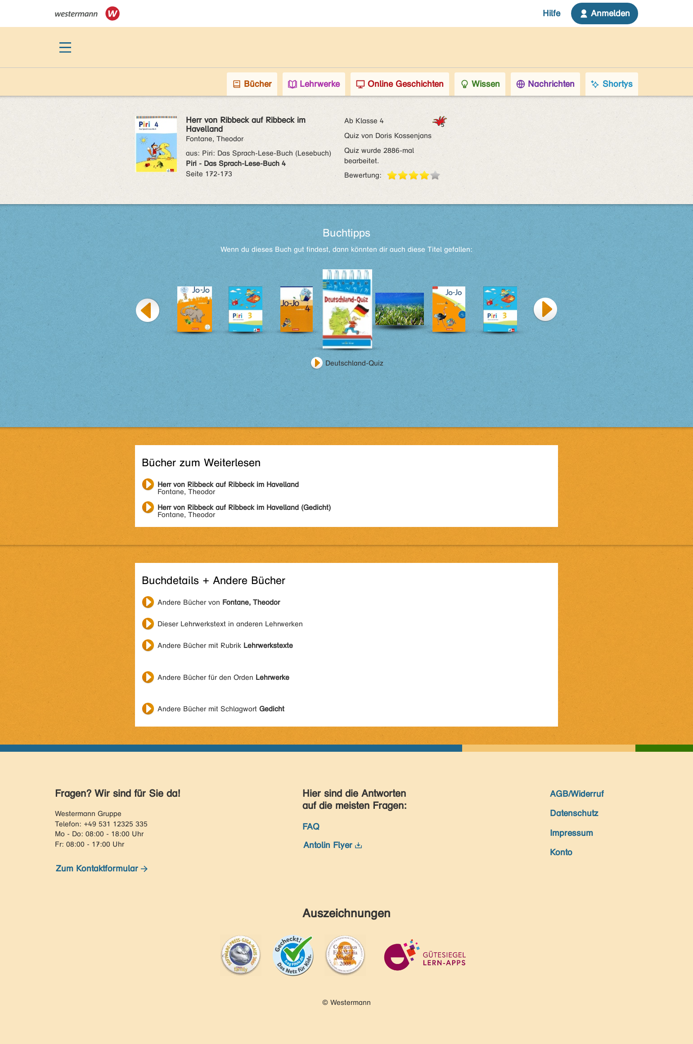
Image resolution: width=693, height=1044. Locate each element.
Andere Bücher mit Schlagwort (221, 709)
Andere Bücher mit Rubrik (225, 645)
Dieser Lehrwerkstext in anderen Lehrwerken (230, 624)
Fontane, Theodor (228, 485)
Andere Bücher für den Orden (223, 677)
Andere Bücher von (219, 602)
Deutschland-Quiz (354, 363)
